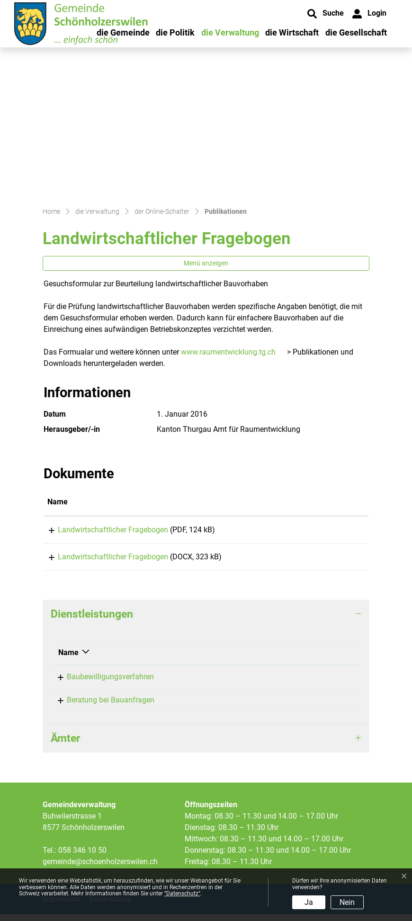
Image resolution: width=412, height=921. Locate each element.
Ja (309, 902)
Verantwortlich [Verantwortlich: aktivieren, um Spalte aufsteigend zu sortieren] (216, 659)
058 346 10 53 (309, 683)
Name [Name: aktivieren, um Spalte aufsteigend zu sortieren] (57, 501)
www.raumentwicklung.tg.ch (228, 351)
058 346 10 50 (82, 856)
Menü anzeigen (206, 263)
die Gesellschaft (356, 32)
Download (334, 531)
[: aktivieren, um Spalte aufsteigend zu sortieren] (334, 502)
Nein (347, 902)
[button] (325, 14)
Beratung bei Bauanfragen (102, 706)
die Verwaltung (230, 32)
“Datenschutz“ (182, 893)
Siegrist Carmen (217, 683)
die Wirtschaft (292, 32)
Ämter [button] (65, 745)
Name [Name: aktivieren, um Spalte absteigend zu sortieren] (68, 659)
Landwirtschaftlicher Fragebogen (102, 529)
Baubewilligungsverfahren (101, 683)
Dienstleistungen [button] (92, 620)
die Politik (175, 32)
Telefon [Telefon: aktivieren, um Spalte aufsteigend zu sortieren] (298, 659)
